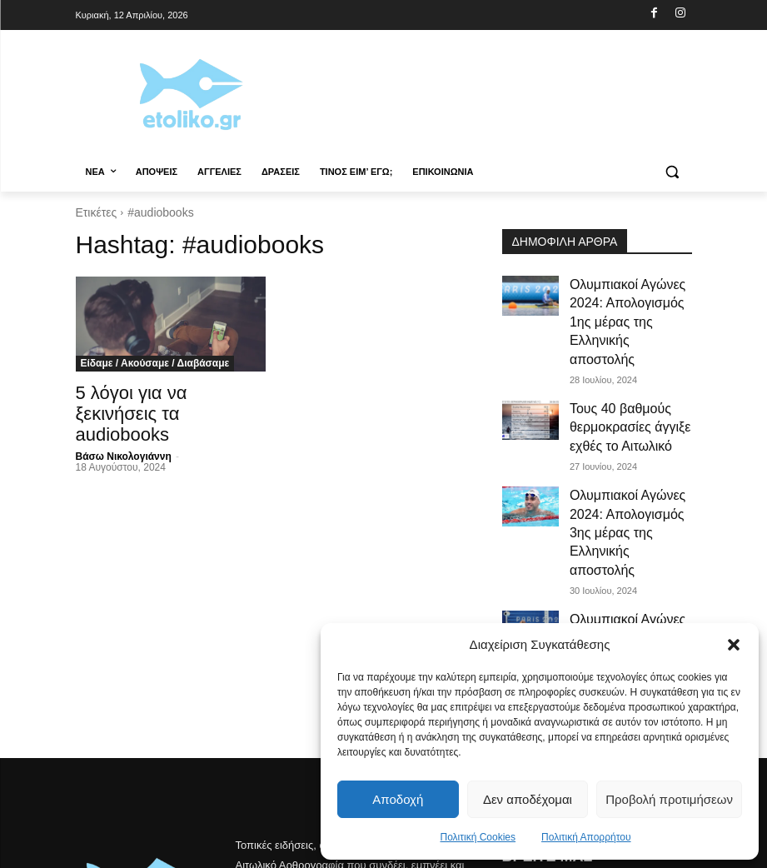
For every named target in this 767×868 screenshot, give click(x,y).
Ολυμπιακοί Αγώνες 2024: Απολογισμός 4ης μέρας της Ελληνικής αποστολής (627, 515)
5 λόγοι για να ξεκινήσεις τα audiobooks (131, 409)
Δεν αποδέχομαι (527, 799)
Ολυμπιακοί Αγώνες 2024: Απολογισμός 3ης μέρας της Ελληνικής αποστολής (627, 442)
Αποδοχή (397, 799)
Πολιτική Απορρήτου (585, 837)
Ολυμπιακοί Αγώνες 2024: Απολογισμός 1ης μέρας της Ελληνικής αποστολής (627, 297)
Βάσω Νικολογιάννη (124, 449)
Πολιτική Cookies (478, 837)
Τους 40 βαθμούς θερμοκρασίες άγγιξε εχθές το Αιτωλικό (629, 369)
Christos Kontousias (214, 852)
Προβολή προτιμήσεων (669, 799)
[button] (733, 644)
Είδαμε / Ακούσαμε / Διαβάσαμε (155, 363)
